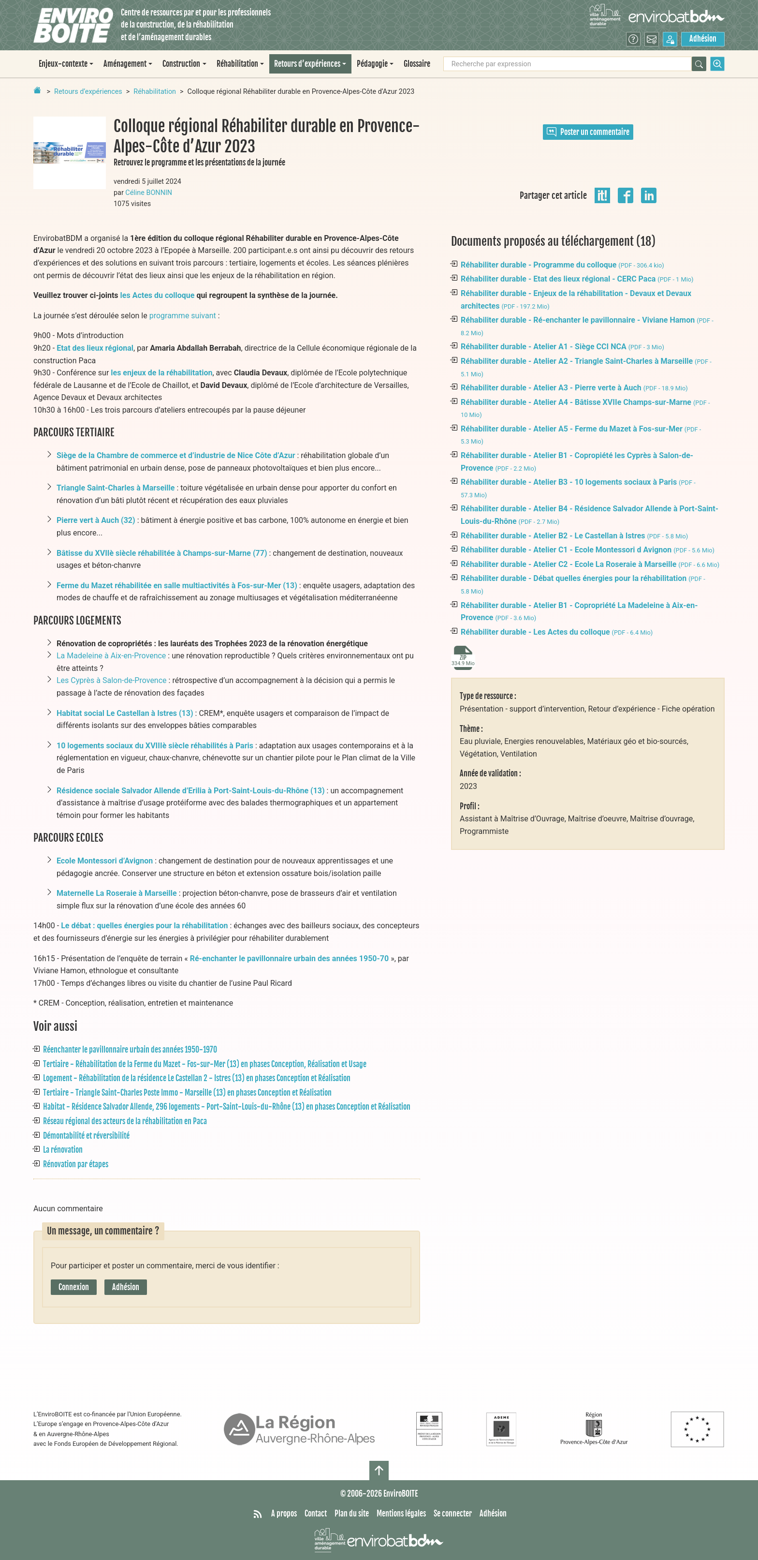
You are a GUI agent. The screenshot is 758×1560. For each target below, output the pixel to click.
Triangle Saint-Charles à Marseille (116, 487)
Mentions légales (401, 1513)
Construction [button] (181, 64)
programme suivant (182, 315)
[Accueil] (73, 25)
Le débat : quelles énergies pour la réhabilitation (144, 925)
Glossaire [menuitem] (417, 64)
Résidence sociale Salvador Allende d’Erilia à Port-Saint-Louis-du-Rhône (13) (191, 790)
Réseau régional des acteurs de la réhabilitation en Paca (125, 1121)
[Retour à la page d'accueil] (37, 90)
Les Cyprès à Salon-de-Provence (112, 680)
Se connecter (453, 1513)
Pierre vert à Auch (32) (96, 520)
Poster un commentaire (588, 132)
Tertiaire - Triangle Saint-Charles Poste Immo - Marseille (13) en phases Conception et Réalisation (187, 1093)
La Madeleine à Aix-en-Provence (111, 655)
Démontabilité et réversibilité (86, 1136)
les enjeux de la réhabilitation (161, 372)
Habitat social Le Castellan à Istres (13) (125, 713)
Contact (316, 1513)
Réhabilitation (154, 92)
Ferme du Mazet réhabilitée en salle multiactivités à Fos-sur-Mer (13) (177, 585)
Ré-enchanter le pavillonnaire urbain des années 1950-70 (289, 958)
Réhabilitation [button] (237, 64)
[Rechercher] (699, 64)
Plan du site (352, 1513)
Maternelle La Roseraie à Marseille (117, 893)
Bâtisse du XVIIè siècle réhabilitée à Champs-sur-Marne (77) (162, 553)
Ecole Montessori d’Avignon (105, 860)
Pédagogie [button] (372, 64)
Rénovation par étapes (75, 1164)
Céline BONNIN (148, 193)
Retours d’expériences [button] (307, 64)
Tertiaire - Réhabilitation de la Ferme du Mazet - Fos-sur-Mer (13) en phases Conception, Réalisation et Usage (204, 1064)
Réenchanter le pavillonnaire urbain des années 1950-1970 (130, 1050)
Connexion (73, 1287)
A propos (284, 1513)
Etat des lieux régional (95, 348)
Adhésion (702, 39)
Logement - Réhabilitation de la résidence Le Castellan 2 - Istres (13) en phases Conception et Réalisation (196, 1078)
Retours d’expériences (88, 92)
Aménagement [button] (124, 64)
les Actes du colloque (157, 295)
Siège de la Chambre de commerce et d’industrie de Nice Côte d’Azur (176, 455)
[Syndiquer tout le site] (257, 1514)
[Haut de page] (379, 1470)
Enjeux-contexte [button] (63, 64)
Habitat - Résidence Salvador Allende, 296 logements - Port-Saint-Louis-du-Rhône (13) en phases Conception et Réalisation (226, 1107)
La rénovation (63, 1150)
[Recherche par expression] (567, 64)
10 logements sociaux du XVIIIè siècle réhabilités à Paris (155, 745)
